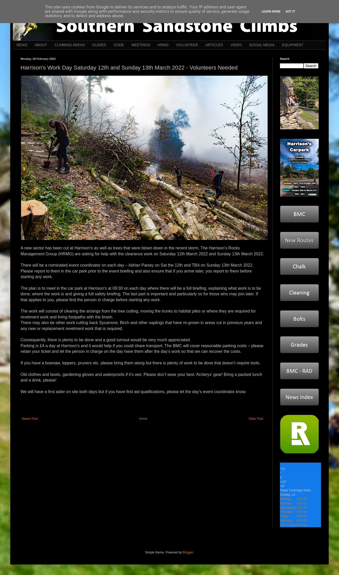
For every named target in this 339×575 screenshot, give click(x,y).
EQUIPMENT (292, 45)
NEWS (21, 45)
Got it (290, 11)
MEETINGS (140, 45)
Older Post (256, 419)
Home (143, 419)
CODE (119, 45)
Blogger (188, 552)
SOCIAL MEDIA (262, 45)
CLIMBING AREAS (69, 45)
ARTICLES (214, 45)
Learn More (271, 11)
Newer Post (30, 419)
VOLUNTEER (187, 45)
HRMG (163, 45)
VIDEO (236, 45)
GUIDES (99, 45)
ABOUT (41, 45)
